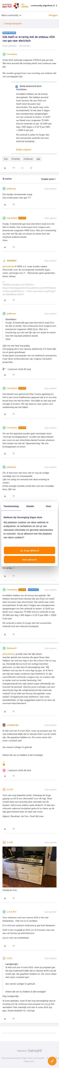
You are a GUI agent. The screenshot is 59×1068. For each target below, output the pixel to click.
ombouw (28, 159)
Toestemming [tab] (11, 506)
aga (38, 159)
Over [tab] (48, 506)
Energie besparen (13, 23)
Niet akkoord (30, 559)
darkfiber (12, 260)
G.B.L (9, 958)
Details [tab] (30, 506)
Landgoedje (12, 725)
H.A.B (10, 789)
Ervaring (16, 159)
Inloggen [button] (53, 15)
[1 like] (16, 369)
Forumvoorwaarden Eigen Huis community (23, 1058)
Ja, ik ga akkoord (29, 550)
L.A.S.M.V (11, 911)
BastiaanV (11, 648)
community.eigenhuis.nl (44, 6)
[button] (52, 1061)
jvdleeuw (11, 188)
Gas (6, 159)
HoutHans (12, 54)
